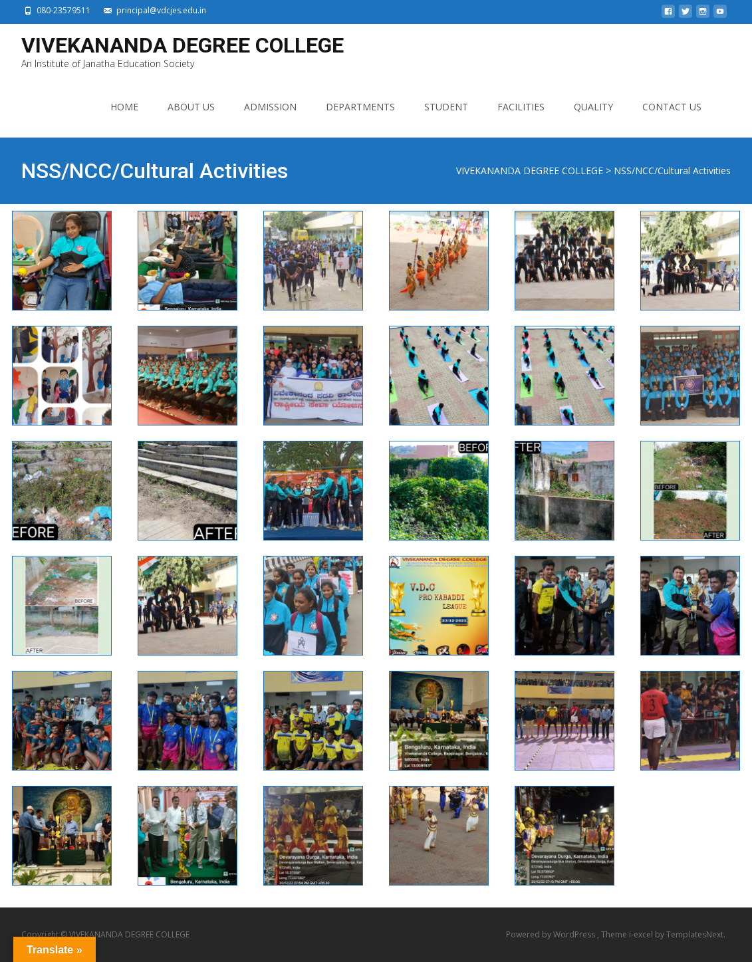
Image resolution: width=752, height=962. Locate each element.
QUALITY (593, 106)
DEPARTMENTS (360, 106)
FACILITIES (521, 106)
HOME (124, 106)
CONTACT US (671, 106)
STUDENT (446, 106)
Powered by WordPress (551, 934)
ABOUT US (191, 106)
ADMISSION (270, 106)
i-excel (642, 934)
